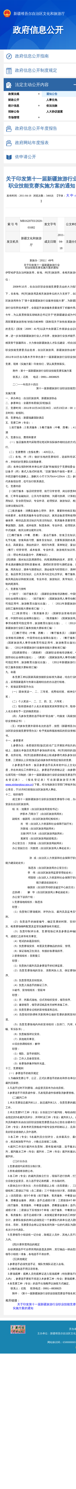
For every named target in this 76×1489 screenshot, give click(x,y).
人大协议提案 (54, 111)
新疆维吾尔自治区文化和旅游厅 (34, 14)
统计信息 (13, 105)
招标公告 (13, 111)
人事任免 (51, 99)
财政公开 (13, 99)
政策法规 (13, 93)
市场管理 (13, 117)
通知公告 (51, 93)
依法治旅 (51, 105)
